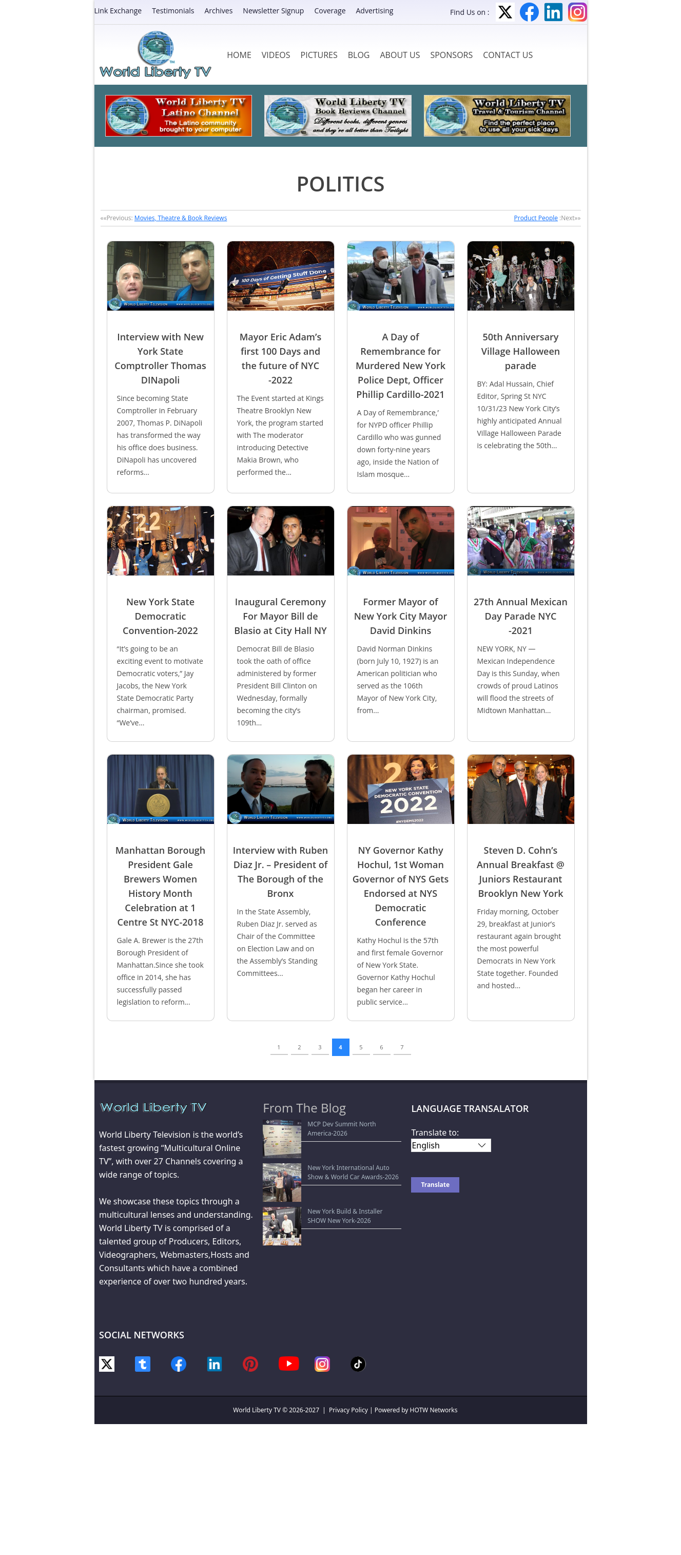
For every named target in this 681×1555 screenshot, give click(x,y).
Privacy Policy (348, 1410)
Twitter (505, 12)
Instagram (577, 12)
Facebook (529, 12)
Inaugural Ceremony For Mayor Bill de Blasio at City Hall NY (280, 616)
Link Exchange (118, 10)
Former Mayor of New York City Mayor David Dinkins (400, 616)
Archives (218, 10)
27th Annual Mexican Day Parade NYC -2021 (521, 616)
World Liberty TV (257, 1410)
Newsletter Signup (273, 10)
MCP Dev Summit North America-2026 (324, 1124)
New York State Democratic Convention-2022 (160, 616)
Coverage (329, 10)
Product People (536, 218)
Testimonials (173, 10)
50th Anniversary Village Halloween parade (520, 351)
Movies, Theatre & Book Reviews (180, 218)
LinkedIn (553, 12)
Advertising (375, 10)
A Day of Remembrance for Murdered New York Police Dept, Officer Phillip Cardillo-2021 (400, 365)
